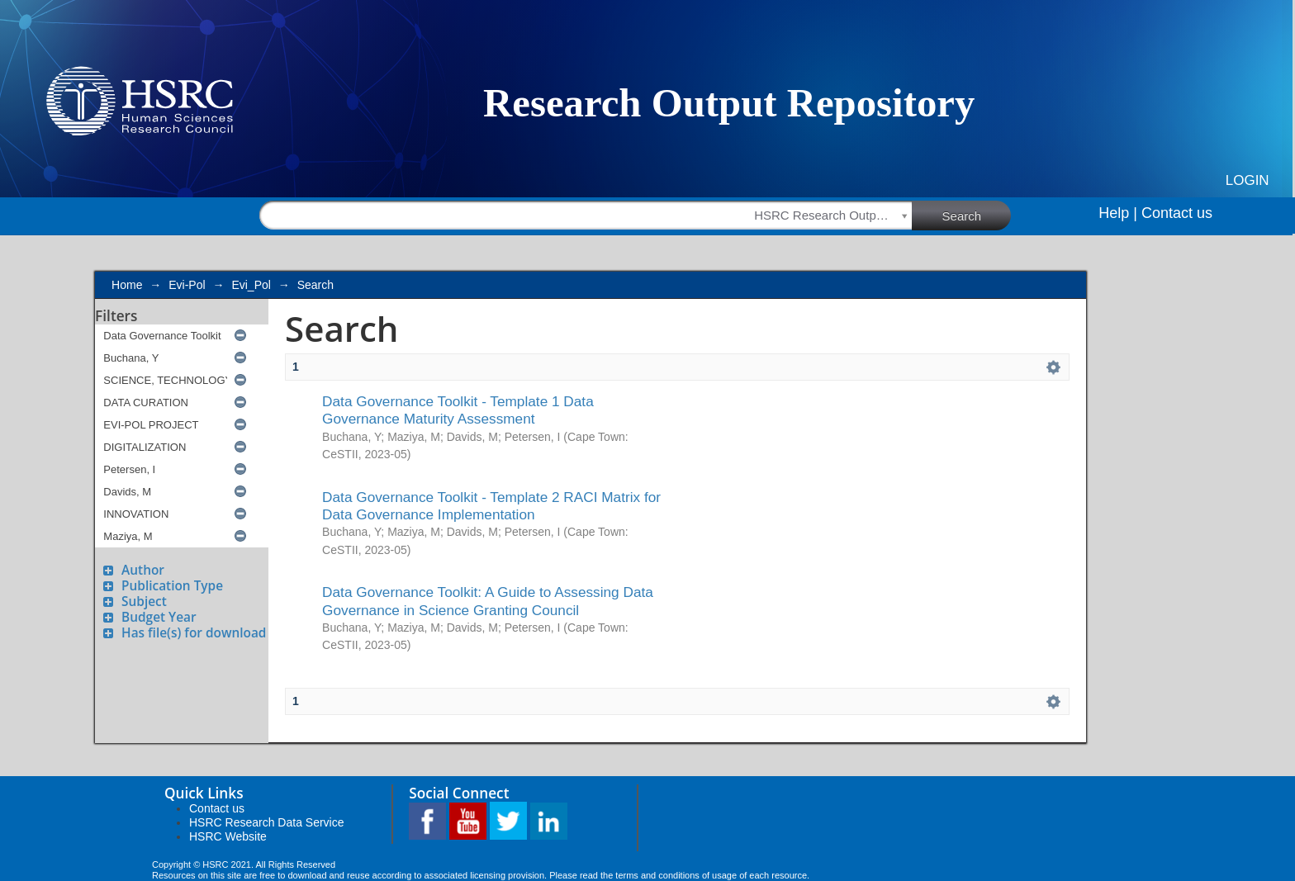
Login (1247, 180)
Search (977, 215)
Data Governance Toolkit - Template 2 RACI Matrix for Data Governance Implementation (491, 506)
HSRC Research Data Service (266, 822)
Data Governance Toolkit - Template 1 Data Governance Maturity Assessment (458, 410)
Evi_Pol (250, 284)
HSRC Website (228, 836)
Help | (1117, 213)
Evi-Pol (186, 284)
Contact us (1176, 213)
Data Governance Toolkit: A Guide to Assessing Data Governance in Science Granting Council (487, 601)
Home (126, 284)
